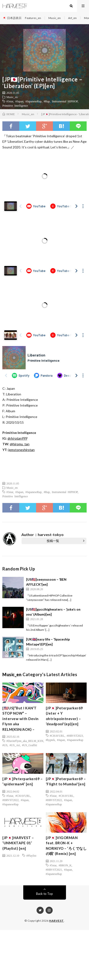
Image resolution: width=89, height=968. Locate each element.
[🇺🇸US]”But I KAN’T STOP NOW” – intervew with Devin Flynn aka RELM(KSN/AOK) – (20, 718)
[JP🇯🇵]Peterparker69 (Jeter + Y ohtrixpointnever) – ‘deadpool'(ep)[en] (64, 716)
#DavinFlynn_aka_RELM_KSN (24, 740)
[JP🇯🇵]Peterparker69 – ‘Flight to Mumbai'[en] (66, 781)
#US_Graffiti (29, 745)
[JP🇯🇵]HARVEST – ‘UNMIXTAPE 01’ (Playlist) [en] (18, 842)
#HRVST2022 (10, 799)
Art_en (72, 18)
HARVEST (56, 920)
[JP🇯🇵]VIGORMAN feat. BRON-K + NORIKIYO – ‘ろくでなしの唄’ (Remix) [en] (66, 845)
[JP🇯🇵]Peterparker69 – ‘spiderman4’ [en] (22, 781)
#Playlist (31, 855)
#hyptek (50, 739)
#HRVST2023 (75, 735)
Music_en (54, 18)
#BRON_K (65, 865)
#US (4, 745)
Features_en (33, 18)
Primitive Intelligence (15, 105)
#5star (9, 795)
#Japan (19, 101)
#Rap (47, 101)
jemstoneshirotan (21, 450)
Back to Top (44, 894)
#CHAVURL (57, 735)
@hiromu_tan (19, 444)
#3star (9, 101)
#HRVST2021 (54, 869)
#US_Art (14, 745)
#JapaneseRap (33, 101)
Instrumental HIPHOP (65, 101)
